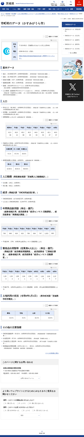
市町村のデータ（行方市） (73, 48)
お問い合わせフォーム (27, 361)
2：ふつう (22, 387)
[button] (62, 3)
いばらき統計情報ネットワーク (25, 13)
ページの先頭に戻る (52, 337)
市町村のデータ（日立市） (73, 35)
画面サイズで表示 (53, 36)
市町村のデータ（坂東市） (73, 40)
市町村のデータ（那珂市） (73, 44)
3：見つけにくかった (41, 394)
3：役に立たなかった (37, 387)
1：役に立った (10, 387)
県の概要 (13, 13)
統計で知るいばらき (63, 13)
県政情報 (8, 13)
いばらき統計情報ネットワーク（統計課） (46, 13)
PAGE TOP (42, 416)
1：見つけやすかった (12, 394)
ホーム (2, 13)
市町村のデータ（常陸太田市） (73, 30)
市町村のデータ (74, 13)
